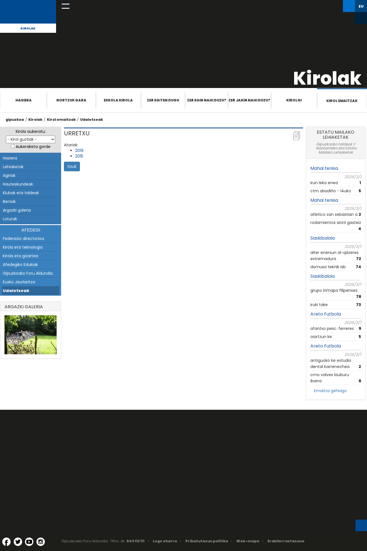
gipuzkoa (15, 119)
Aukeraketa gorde (33, 146)
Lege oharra (165, 541)
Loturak (10, 219)
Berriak (9, 201)
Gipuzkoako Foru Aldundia (28, 273)
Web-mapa (247, 541)
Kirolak (28, 28)
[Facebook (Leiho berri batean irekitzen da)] (6, 542)
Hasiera (23, 100)
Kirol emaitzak (341, 100)
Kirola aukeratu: (31, 131)
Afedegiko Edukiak (20, 264)
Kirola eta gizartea (20, 256)
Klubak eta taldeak (21, 193)
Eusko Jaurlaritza (19, 282)
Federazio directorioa (23, 238)
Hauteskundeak (18, 184)
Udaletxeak (91, 119)
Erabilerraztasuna (285, 541)
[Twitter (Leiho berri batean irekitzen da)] (18, 542)
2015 (79, 156)
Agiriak (9, 175)
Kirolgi (294, 100)
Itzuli (72, 166)
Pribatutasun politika (206, 541)
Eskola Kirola (118, 100)
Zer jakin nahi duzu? (249, 100)
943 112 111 (135, 541)
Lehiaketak (13, 167)
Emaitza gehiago (330, 390)
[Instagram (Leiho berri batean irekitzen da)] (40, 542)
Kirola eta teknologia (23, 247)
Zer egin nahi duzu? (206, 100)
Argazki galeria (17, 210)
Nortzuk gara (71, 100)
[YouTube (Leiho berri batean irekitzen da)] (29, 542)
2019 (79, 150)
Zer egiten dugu (163, 100)
